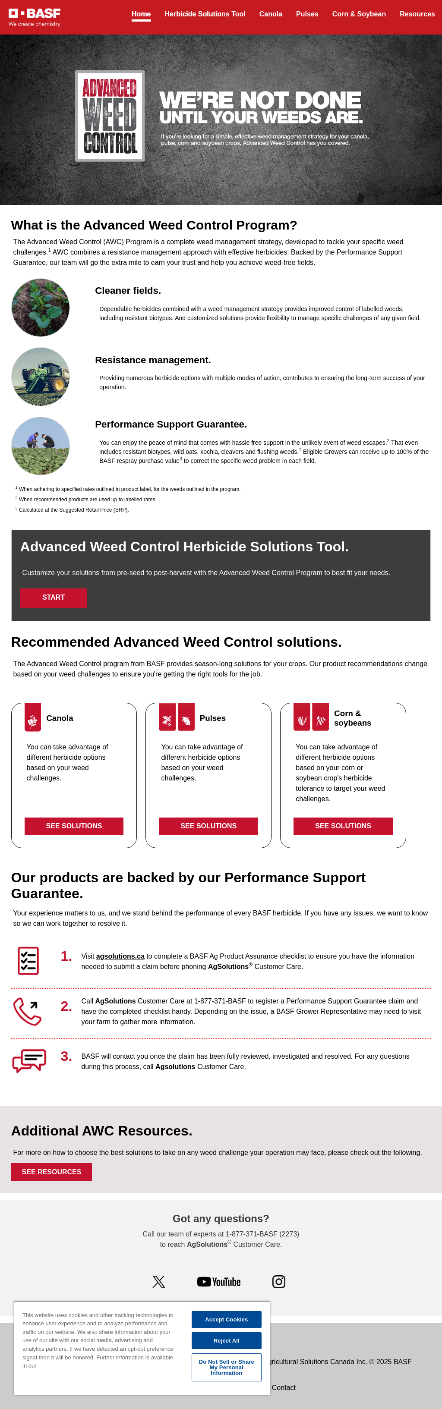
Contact (284, 1387)
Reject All (227, 1340)
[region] (142, 1348)
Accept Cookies (226, 1319)
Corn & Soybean (359, 14)
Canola (270, 14)
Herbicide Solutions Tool (205, 14)
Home (141, 14)
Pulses (307, 14)
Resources (417, 14)
